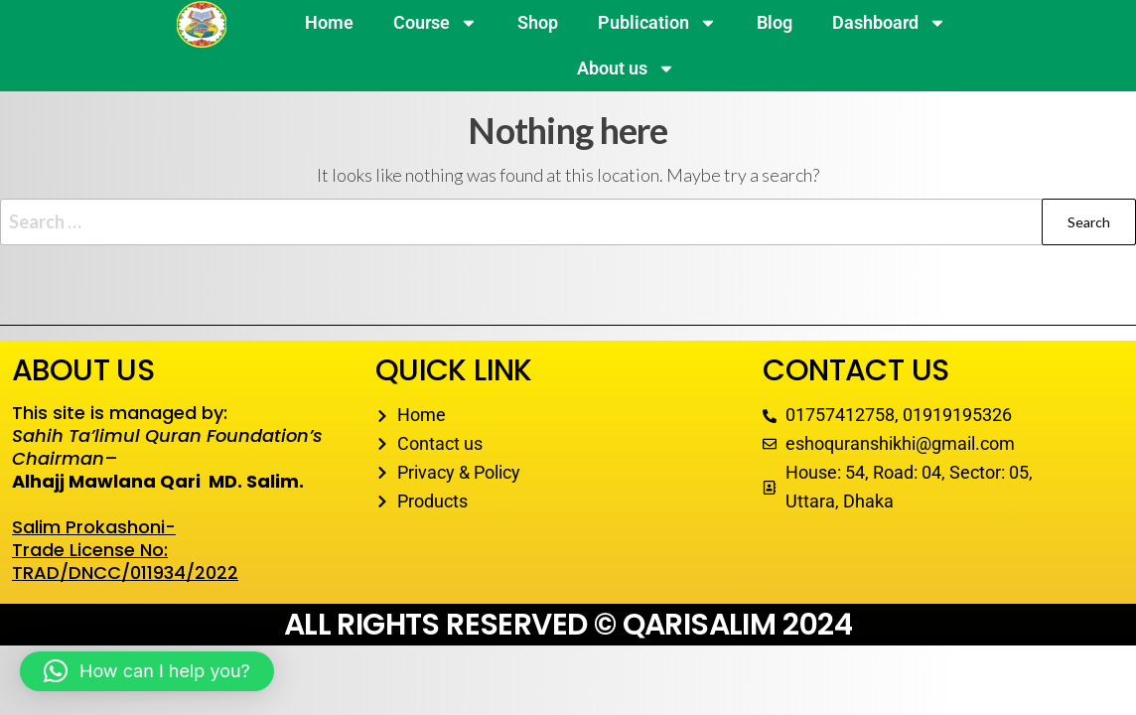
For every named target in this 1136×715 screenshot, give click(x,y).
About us (626, 68)
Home (329, 22)
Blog (774, 22)
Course (435, 23)
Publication (657, 23)
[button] (147, 671)
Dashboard (889, 23)
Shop (537, 22)
